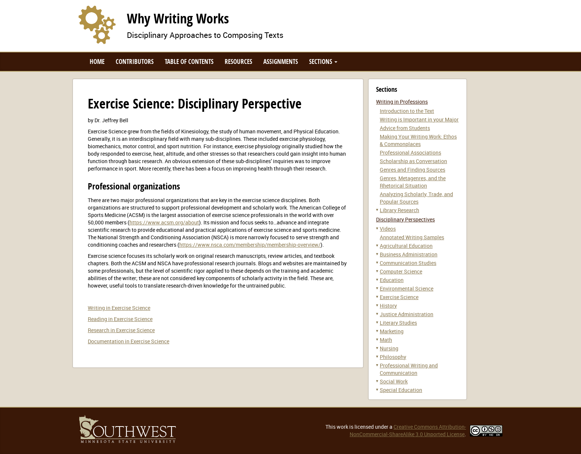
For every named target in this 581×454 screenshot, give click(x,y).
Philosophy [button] (393, 356)
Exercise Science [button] (399, 297)
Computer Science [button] (401, 271)
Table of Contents (189, 61)
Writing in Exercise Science (119, 307)
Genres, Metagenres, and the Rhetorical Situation (413, 182)
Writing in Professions (402, 101)
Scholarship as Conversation (413, 161)
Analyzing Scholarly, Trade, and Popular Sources (416, 198)
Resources (238, 61)
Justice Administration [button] (406, 314)
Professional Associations (410, 152)
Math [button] (386, 339)
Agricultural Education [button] (406, 245)
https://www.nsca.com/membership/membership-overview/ (250, 244)
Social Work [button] (394, 381)
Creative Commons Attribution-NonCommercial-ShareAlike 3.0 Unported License (408, 430)
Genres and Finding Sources (412, 169)
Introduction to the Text (407, 110)
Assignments (280, 61)
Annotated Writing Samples (412, 237)
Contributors (135, 61)
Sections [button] (323, 61)
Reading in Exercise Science (120, 318)
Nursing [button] (389, 348)
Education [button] (392, 279)
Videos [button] (388, 228)
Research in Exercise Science (121, 330)
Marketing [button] (392, 331)
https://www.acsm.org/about (164, 222)
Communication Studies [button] (408, 262)
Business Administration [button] (408, 254)
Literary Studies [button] (398, 322)
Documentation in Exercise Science (128, 341)
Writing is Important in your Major (419, 119)
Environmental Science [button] (406, 288)
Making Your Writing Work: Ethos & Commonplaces (418, 140)
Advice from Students (405, 128)
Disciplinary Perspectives (405, 219)
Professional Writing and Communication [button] (409, 369)
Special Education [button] (401, 389)
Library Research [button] (399, 210)
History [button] (388, 305)
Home (97, 61)
